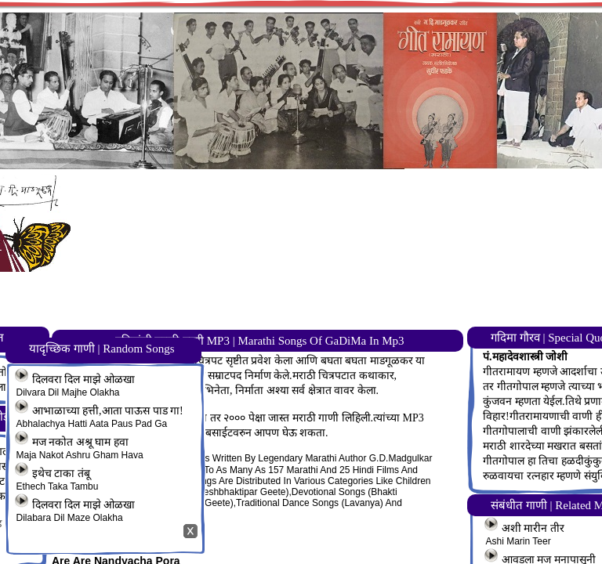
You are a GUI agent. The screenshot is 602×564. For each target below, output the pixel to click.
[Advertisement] (340, 286)
